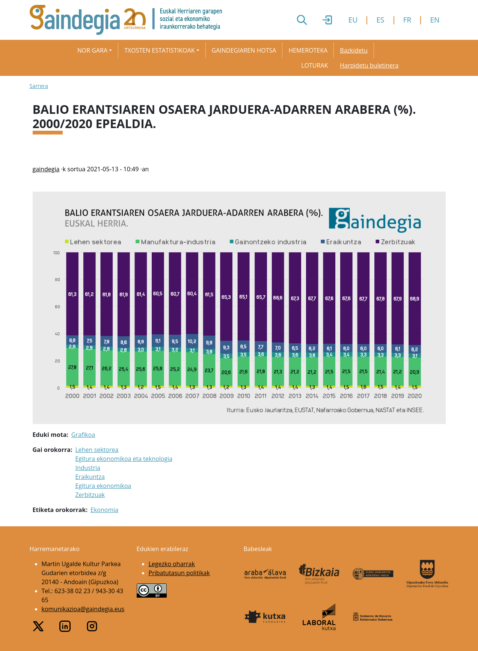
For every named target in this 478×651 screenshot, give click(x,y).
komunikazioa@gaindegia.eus (83, 609)
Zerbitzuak (90, 495)
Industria (87, 468)
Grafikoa (83, 434)
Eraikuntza (89, 477)
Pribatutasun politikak (179, 573)
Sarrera (39, 85)
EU (353, 20)
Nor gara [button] (92, 50)
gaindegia (46, 169)
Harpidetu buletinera (369, 65)
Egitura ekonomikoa (103, 486)
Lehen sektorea (96, 450)
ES (380, 20)
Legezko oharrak (172, 564)
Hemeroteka (307, 50)
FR (407, 20)
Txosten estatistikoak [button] (159, 50)
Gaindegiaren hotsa (244, 50)
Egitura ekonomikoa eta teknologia (123, 459)
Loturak (314, 65)
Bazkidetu (353, 50)
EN (434, 20)
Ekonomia (104, 510)
